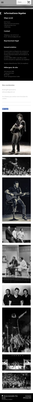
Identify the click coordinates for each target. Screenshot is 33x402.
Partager (5, 109)
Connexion (28, 396)
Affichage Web (27, 397)
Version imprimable (8, 396)
